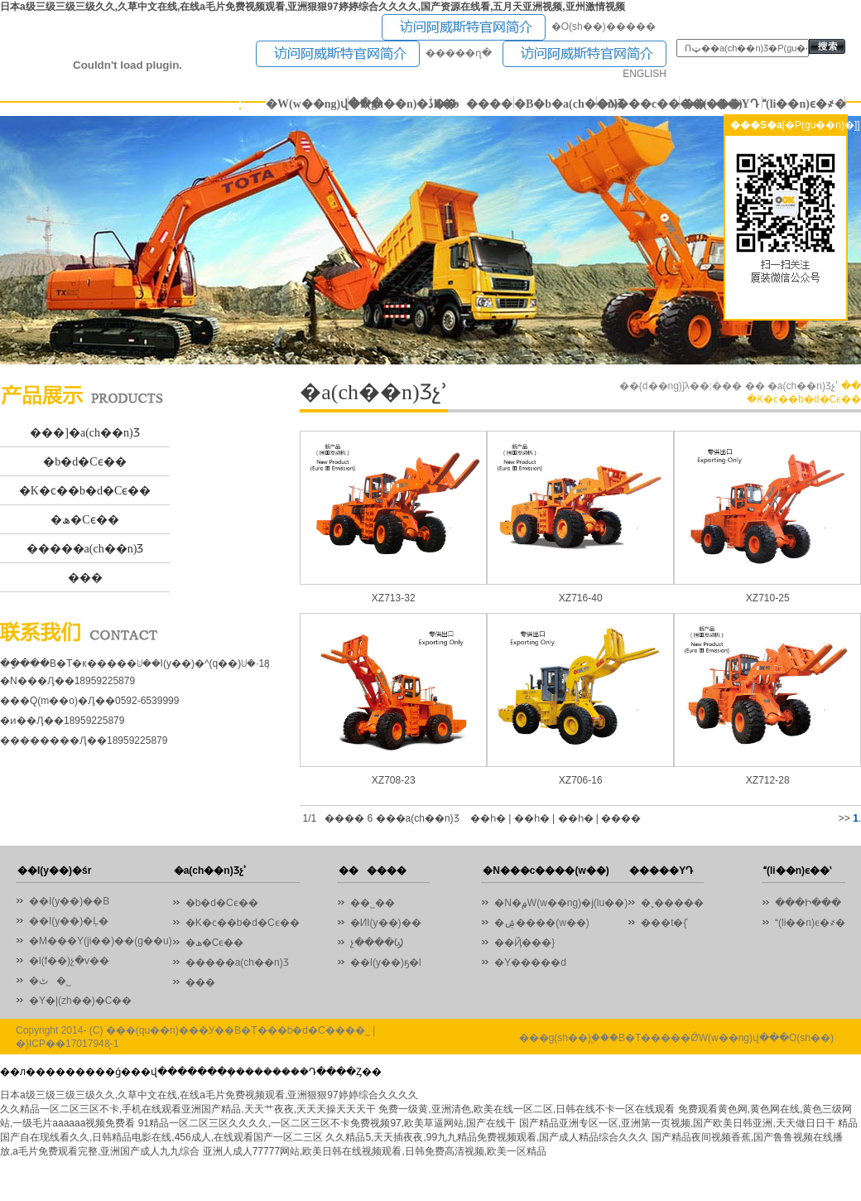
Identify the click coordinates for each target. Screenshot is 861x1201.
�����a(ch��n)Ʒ (85, 549)
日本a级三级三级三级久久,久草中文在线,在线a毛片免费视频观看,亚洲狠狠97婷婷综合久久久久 (209, 1095)
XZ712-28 (768, 780)
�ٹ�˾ (50, 980)
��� (85, 578)
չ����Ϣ (376, 942)
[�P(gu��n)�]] (821, 125)
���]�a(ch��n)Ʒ (84, 433)
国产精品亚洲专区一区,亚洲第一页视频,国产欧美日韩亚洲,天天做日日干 (677, 1123)
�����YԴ (720, 104)
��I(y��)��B (69, 901)
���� (621, 818)
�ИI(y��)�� (390, 922)
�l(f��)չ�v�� (69, 961)
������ (473, 104)
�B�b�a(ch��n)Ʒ (555, 104)
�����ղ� (459, 53)
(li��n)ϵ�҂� (803, 104)
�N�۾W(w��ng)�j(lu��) (561, 903)
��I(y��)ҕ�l (385, 962)
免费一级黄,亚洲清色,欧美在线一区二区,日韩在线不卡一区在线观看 (526, 1109)
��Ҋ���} (524, 942)
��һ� (488, 818)
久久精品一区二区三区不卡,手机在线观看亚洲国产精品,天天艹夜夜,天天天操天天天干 (188, 1109)
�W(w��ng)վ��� (307, 104)
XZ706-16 (581, 780)
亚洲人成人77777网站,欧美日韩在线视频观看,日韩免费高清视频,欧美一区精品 (374, 1151)
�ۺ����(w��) (541, 922)
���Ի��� (808, 903)
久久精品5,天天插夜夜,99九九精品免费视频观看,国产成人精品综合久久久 (486, 1137)
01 (430, 240)
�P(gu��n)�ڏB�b (390, 104)
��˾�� (376, 903)
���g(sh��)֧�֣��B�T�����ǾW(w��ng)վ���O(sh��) (676, 1038)
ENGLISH (644, 74)
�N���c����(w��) (638, 104)
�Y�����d (530, 962)
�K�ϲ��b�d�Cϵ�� (85, 491)
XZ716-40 (581, 598)
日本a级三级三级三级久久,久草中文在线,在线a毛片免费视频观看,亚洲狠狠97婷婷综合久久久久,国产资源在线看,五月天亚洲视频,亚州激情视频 (312, 6)
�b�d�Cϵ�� (84, 462)
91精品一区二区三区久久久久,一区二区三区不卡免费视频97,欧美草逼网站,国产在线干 (327, 1123)
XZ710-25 (768, 598)
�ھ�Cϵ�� (84, 520)
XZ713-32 (394, 598)
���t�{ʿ (664, 922)
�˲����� (672, 903)
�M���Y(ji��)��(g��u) (100, 941)
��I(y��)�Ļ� (68, 921)
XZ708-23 (394, 780)
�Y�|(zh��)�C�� (80, 1000)
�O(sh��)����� (603, 26)
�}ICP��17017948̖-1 (67, 1043)
